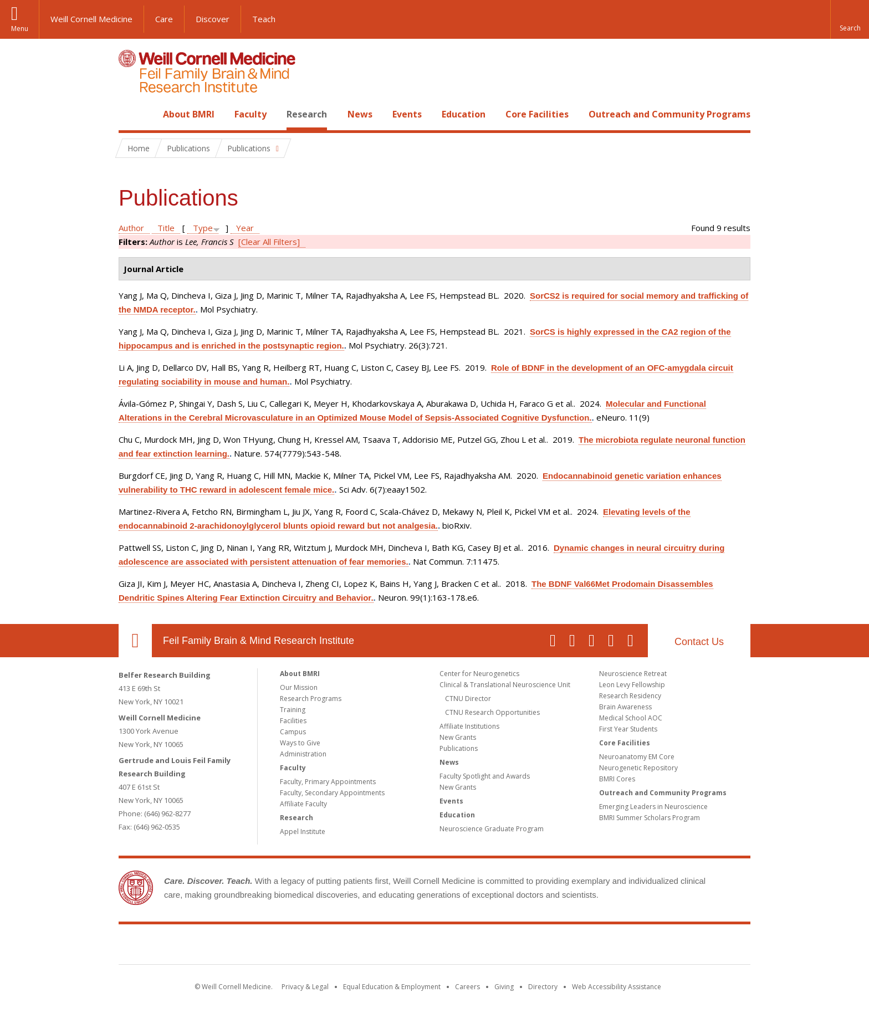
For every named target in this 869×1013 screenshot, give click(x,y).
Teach (263, 18)
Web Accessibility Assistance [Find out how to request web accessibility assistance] (616, 986)
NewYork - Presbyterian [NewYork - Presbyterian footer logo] (527, 946)
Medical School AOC (630, 718)
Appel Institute (302, 831)
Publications (458, 748)
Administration (303, 754)
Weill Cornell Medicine (91, 18)
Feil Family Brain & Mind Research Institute (258, 640)
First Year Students (628, 729)
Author (131, 227)
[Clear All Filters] (269, 241)
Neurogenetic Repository (638, 767)
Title (166, 227)
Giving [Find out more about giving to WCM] (504, 986)
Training (292, 709)
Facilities (293, 720)
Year (245, 227)
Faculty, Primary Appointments (328, 781)
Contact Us (699, 641)
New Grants (457, 737)
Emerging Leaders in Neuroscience (653, 806)
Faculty (250, 114)
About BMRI (188, 114)
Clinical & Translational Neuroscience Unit (504, 684)
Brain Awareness (625, 707)
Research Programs (310, 698)
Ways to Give (300, 743)
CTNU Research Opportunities (492, 712)
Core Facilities (537, 114)
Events (407, 114)
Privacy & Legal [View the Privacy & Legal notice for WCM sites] (305, 986)
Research (307, 114)
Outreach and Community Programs (669, 114)
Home (130, 114)
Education (463, 114)
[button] (849, 19)
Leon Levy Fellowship (632, 684)
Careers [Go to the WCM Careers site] (467, 986)
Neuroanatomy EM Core (636, 756)
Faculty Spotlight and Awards (484, 776)
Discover (212, 18)
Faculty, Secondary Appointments (332, 792)
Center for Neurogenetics (479, 673)
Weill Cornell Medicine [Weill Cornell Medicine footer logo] (353, 946)
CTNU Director (468, 698)
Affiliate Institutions (469, 726)
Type (203, 227)
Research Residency (630, 695)
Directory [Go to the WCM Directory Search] (543, 986)
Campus (293, 731)
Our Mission (299, 687)
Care (164, 18)
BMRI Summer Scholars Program (649, 817)
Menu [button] (19, 28)
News (359, 114)
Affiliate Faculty (303, 804)
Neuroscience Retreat (633, 673)
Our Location (135, 640)
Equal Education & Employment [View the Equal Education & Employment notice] (392, 986)
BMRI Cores (617, 779)
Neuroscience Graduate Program (491, 828)
